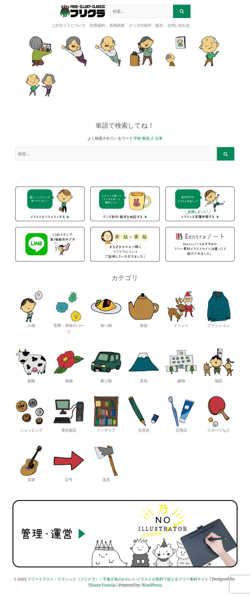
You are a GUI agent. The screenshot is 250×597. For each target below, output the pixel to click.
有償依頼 (117, 25)
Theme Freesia (101, 585)
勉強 (146, 138)
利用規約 (97, 25)
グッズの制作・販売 (146, 25)
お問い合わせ (178, 25)
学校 (137, 138)
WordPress (152, 585)
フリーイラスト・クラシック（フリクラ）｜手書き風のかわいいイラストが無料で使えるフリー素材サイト (117, 579)
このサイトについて (69, 25)
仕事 (159, 138)
